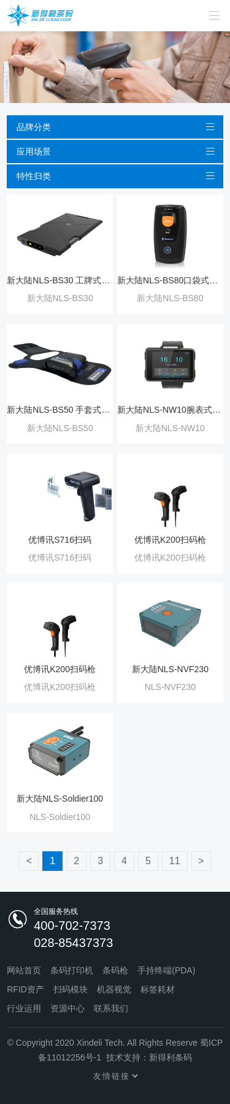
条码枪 (115, 970)
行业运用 (24, 1008)
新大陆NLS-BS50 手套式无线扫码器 (60, 410)
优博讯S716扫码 (59, 540)
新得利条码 (170, 1057)
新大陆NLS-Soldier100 (60, 798)
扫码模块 (70, 989)
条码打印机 (71, 970)
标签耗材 (157, 989)
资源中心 (67, 1008)
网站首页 (24, 970)
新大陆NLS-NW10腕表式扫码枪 (170, 410)
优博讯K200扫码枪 (170, 540)
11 (174, 861)
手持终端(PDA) (166, 970)
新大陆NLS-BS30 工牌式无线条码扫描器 (60, 280)
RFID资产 (25, 989)
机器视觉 (114, 989)
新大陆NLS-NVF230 (170, 669)
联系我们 (111, 1008)
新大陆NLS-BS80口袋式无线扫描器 (170, 280)
